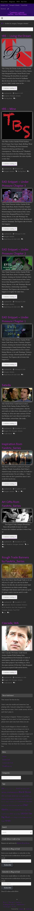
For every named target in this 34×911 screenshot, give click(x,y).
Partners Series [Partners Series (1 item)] (11, 809)
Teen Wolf (24, 5)
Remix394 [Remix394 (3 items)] (17, 810)
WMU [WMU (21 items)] (8, 821)
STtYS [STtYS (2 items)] (11, 813)
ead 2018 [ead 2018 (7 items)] (25, 796)
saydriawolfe (7, 93)
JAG (5, 544)
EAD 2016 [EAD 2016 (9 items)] (11, 796)
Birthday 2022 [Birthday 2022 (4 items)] (25, 788)
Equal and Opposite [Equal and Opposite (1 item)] (5, 801)
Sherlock (3, 9)
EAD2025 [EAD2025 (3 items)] (23, 799)
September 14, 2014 (20, 677)
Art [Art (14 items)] (2, 788)
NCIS (18, 1)
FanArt (14, 907)
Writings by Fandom (14, 902)
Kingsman (12, 1)
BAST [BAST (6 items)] (18, 788)
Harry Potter (4, 1)
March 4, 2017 (19, 93)
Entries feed (6, 759)
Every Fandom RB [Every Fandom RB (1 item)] (13, 801)
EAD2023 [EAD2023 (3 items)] (12, 799)
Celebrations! (20, 904)
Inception (6, 96)
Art (18, 491)
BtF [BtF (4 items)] (6, 796)
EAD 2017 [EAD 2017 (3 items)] (18, 796)
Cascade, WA (10, 623)
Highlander (7, 605)
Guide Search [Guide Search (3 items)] (21, 801)
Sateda (6, 385)
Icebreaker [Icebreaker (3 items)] (29, 801)
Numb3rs (9, 544)
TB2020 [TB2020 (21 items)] (24, 813)
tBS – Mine (9, 109)
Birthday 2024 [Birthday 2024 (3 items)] (5, 792)
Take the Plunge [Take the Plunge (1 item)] (16, 813)
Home (4, 902)
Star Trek (23, 1)
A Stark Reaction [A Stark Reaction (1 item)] (12, 788)
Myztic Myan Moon (23, 843)
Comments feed (7, 763)
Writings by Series (8, 904)
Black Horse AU (8, 239)
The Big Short (8, 98)
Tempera (21, 909)
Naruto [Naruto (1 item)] (21, 805)
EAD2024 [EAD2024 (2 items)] (17, 799)
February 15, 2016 (20, 234)
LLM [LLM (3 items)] (2, 805)
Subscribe (7, 865)
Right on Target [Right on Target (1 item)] (24, 809)
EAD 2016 (17, 239)
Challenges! (6, 907)
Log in (4, 756)
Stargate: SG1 (4, 5)
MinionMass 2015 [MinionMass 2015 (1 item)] (15, 805)
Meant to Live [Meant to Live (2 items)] (8, 805)
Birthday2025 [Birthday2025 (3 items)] (14, 792)
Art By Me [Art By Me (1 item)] (7, 788)
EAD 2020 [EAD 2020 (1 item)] (6, 799)
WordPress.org (7, 766)
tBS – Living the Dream (16, 36)
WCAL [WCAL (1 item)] (11, 817)
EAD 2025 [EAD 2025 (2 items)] (29, 799)
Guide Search (8, 433)
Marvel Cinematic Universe (19, 605)
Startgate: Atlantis (14, 5)
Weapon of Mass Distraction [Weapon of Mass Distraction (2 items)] (20, 817)
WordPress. (28, 909)
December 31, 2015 (20, 428)
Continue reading (9, 88)
